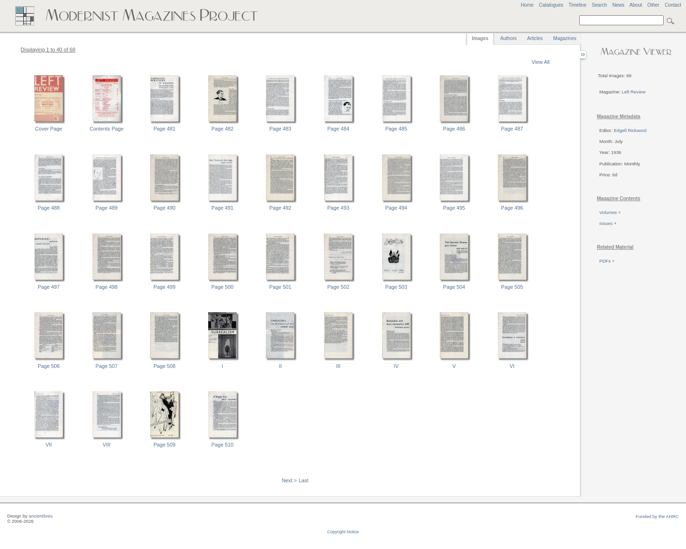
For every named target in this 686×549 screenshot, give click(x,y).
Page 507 (107, 366)
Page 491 (222, 208)
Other (653, 5)
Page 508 (164, 366)
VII (48, 444)
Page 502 (338, 287)
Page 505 (512, 287)
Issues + (607, 223)
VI (512, 366)
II (280, 366)
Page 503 (396, 287)
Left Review (634, 91)
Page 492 (280, 208)
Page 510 (222, 444)
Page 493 (338, 208)
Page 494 (396, 208)
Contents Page (106, 129)
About (635, 5)
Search (599, 5)
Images (480, 38)
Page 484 (338, 129)
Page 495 (454, 208)
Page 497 (49, 287)
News (618, 5)
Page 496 (512, 208)
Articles (535, 38)
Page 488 (49, 208)
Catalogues (551, 5)
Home (527, 5)
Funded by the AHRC (657, 516)
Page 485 (396, 129)
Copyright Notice (343, 531)
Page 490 (164, 208)
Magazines (564, 38)
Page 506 (49, 366)
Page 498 (107, 287)
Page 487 (512, 129)
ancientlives (40, 515)
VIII (107, 444)
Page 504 (454, 287)
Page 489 (107, 208)
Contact (673, 5)
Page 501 (280, 287)
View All (541, 62)
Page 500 (222, 287)
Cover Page (48, 129)
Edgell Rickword (630, 130)
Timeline (577, 5)
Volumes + (610, 212)
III (338, 366)
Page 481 (164, 129)
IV (396, 366)
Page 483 (280, 129)
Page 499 (164, 287)
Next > (289, 480)
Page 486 (454, 129)
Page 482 (222, 129)
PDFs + (607, 261)
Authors (508, 38)
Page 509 (164, 444)
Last (303, 480)
